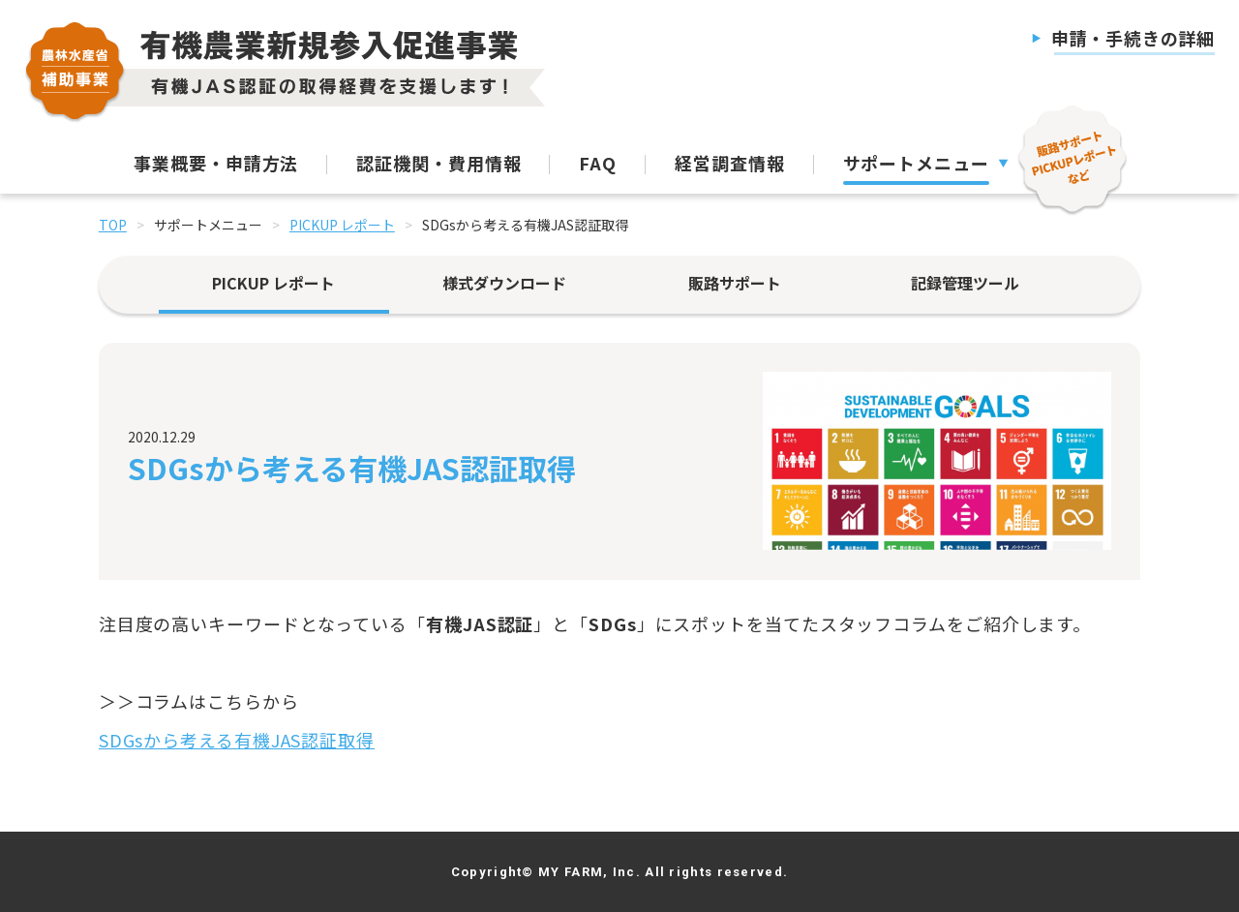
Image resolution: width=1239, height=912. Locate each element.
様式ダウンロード (504, 282)
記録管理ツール (965, 282)
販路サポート (734, 282)
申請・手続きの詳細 (1133, 37)
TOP (113, 224)
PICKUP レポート (342, 224)
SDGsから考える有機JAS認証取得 (237, 739)
